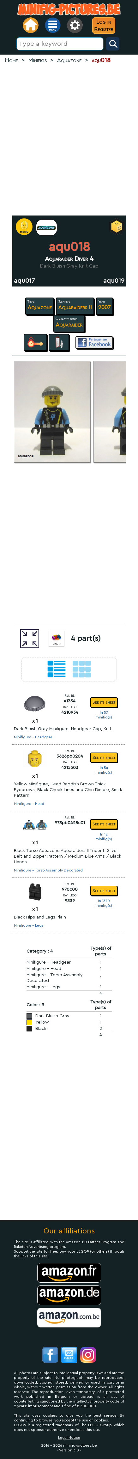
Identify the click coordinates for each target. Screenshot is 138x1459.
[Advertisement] (69, 140)
